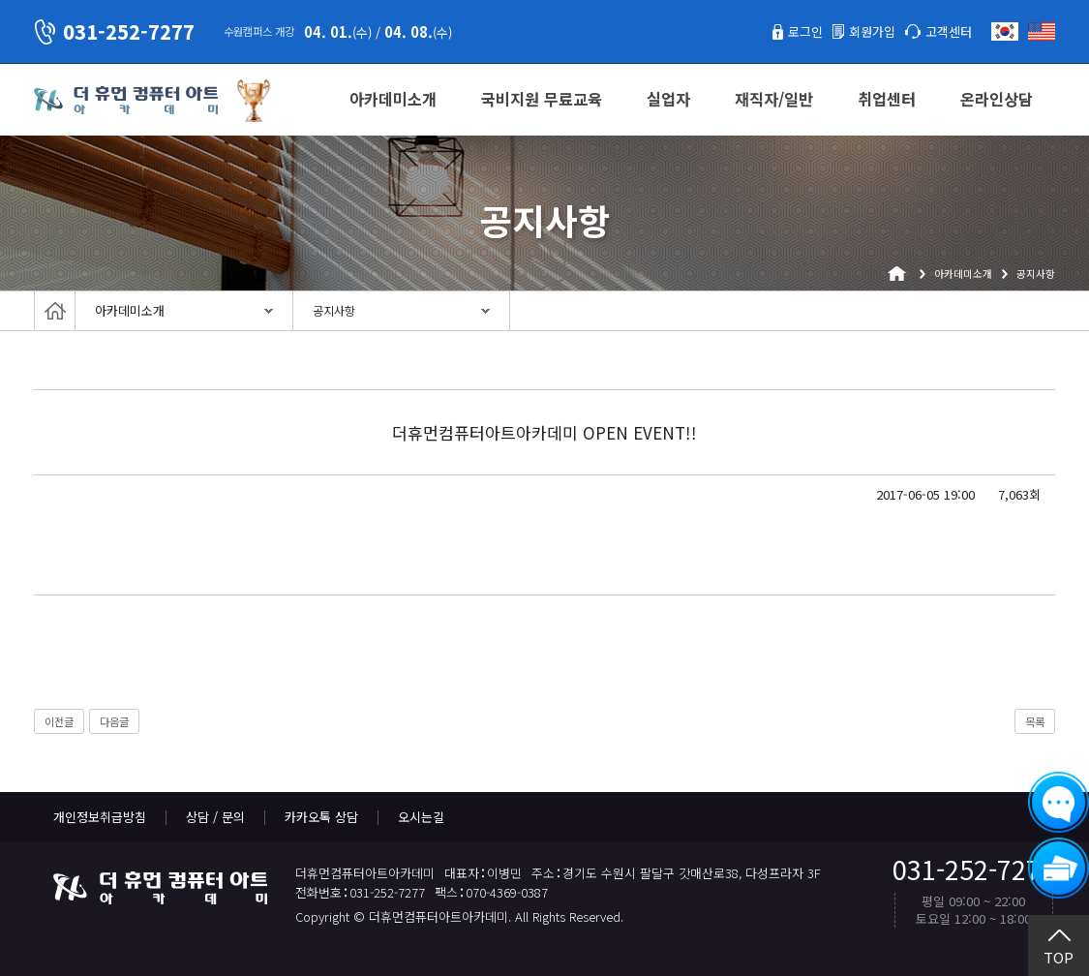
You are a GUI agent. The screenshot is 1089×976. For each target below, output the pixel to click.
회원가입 (872, 31)
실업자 (668, 98)
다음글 (114, 721)
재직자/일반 (774, 98)
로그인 (805, 31)
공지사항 (334, 311)
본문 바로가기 (0, 0)
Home (55, 310)
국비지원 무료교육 (541, 98)
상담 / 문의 (215, 817)
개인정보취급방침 (99, 817)
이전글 (59, 721)
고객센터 (948, 31)
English (1041, 31)
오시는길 (421, 817)
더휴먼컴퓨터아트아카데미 (126, 100)
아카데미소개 (393, 98)
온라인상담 (996, 98)
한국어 (1004, 31)
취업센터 (887, 98)
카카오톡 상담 (321, 817)
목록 (1034, 721)
